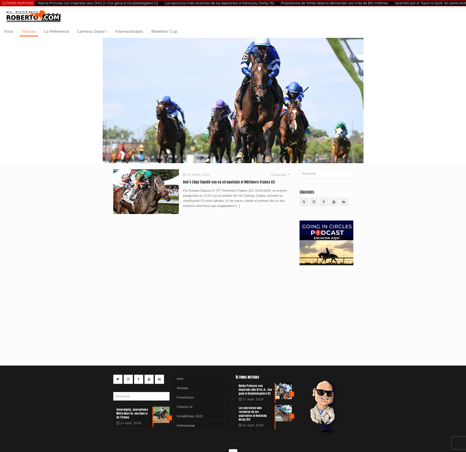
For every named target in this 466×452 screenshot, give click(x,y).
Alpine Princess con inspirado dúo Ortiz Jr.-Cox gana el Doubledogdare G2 (98, 3)
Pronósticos (185, 397)
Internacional (186, 425)
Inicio (180, 379)
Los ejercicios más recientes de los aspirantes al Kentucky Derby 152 (219, 3)
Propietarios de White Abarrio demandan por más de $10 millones (334, 3)
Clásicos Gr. (185, 407)
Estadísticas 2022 (190, 416)
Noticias (182, 388)
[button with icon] (304, 202)
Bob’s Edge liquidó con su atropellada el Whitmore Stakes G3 (229, 182)
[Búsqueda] (326, 173)
